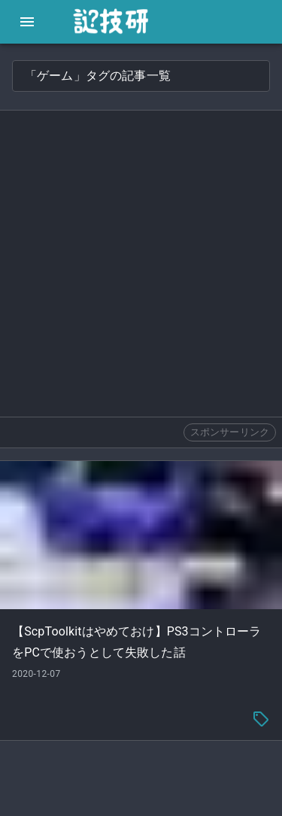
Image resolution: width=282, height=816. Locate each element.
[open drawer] (27, 22)
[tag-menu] (261, 719)
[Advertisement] (141, 264)
